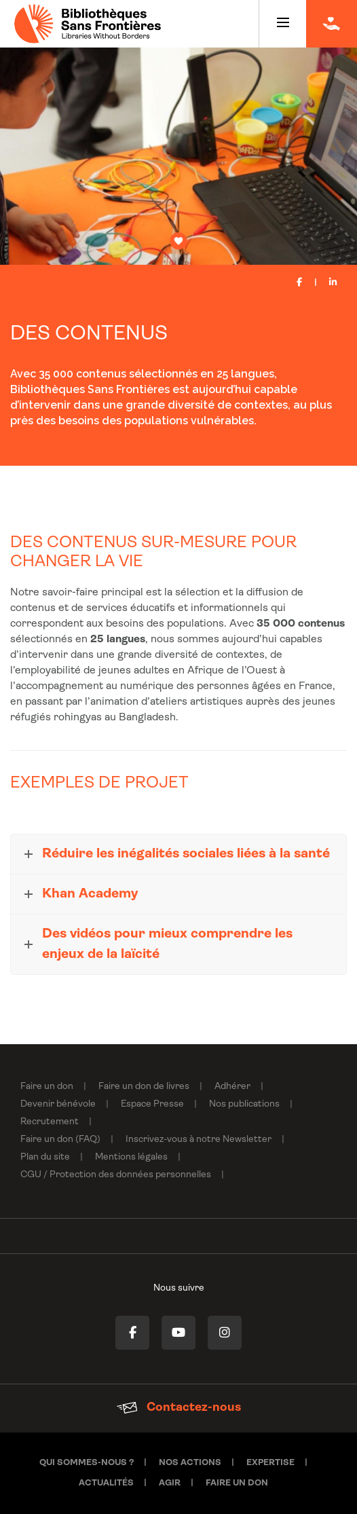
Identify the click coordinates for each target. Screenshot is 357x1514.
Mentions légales (131, 1157)
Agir (170, 1483)
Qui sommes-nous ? (86, 1462)
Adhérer (232, 1087)
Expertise (270, 1462)
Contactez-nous (179, 1407)
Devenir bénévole (58, 1104)
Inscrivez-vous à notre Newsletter (198, 1139)
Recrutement (49, 1122)
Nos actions (190, 1462)
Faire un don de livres (143, 1087)
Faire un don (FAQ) (60, 1139)
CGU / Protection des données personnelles (115, 1175)
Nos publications (244, 1104)
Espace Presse (152, 1104)
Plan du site (45, 1157)
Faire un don (46, 1087)
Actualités (106, 1483)
